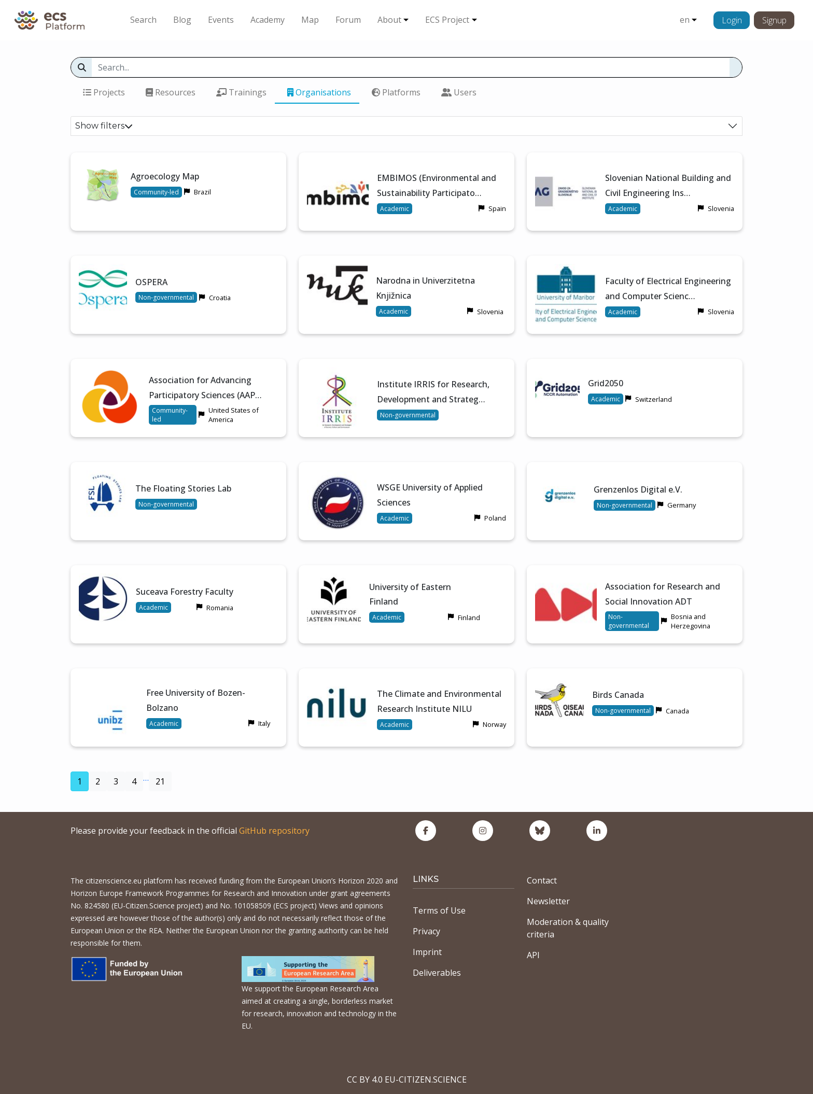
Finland (469, 617)
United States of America (233, 414)
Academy (267, 19)
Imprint (427, 952)
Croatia (220, 297)
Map (310, 19)
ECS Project (447, 19)
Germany (681, 505)
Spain (497, 208)
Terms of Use (439, 910)
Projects (104, 92)
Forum (348, 19)
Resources (170, 92)
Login (732, 20)
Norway (494, 724)
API (533, 955)
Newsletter (548, 901)
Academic (394, 208)
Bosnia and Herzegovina (690, 621)
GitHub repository (274, 830)
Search (143, 19)
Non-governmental (166, 297)
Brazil (202, 192)
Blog (182, 19)
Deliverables (437, 972)
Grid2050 (605, 383)
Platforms (396, 92)
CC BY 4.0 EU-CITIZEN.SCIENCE (407, 1079)
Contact (542, 880)
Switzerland (653, 399)
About (389, 19)
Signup (774, 20)
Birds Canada (618, 694)
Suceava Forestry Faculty (184, 591)
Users (458, 92)
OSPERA (151, 282)
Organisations (319, 92)
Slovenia (721, 208)
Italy (264, 723)
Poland (495, 518)
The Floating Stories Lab (183, 488)
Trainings (241, 92)
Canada (677, 711)
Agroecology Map (165, 176)
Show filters (104, 126)
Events (221, 19)
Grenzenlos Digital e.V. (638, 489)
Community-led (156, 192)
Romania (219, 607)
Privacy (426, 931)
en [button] (685, 19)
